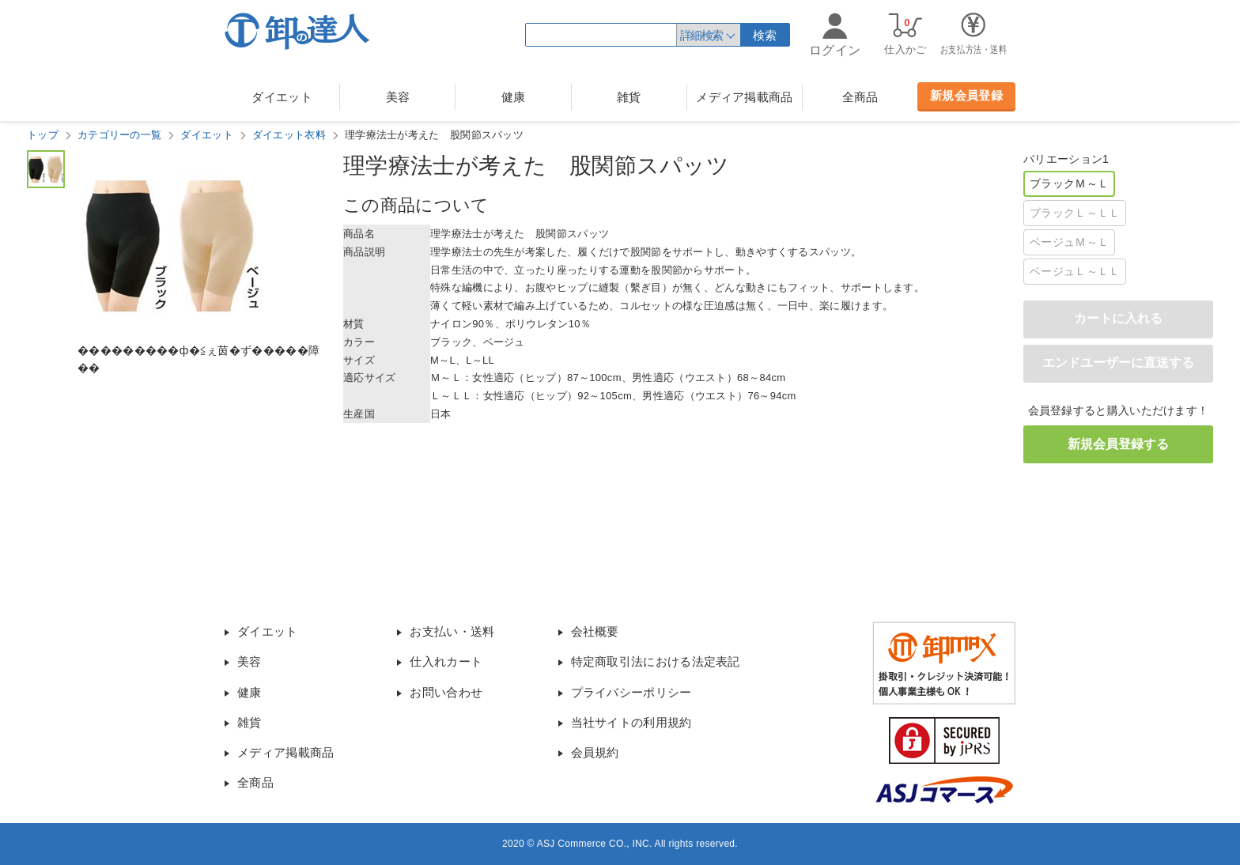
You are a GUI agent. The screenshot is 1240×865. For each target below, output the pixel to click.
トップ (43, 135)
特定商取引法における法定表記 (655, 661)
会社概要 (595, 631)
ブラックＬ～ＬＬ (1075, 212)
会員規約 (595, 752)
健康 (513, 97)
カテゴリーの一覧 (119, 135)
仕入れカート (446, 661)
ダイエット (281, 97)
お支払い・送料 (452, 631)
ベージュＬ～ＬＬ (1075, 271)
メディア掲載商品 (744, 97)
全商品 (860, 97)
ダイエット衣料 (289, 135)
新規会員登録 (966, 95)
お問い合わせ (446, 692)
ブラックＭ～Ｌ (1069, 183)
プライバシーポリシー (631, 692)
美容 (398, 97)
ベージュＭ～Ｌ (1069, 242)
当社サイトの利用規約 (631, 722)
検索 (765, 35)
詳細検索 (701, 35)
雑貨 (629, 97)
